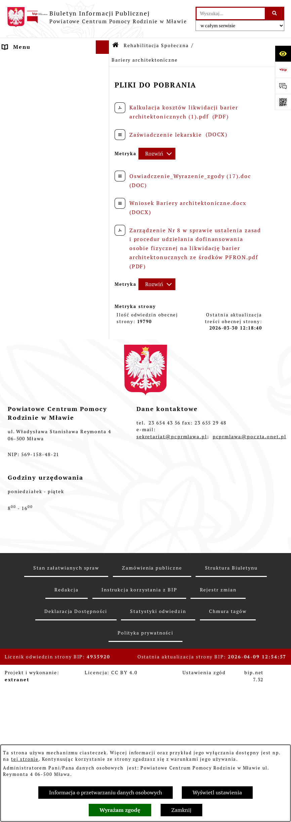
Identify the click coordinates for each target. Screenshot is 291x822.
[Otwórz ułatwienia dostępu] (283, 53)
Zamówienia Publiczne (37, 424)
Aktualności (20, 60)
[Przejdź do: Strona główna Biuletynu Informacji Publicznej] (115, 45)
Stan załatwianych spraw (66, 717)
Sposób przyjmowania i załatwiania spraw (37, 126)
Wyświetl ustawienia (217, 792)
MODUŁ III (19, 338)
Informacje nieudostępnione (45, 438)
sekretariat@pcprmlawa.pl (171, 585)
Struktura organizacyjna (39, 108)
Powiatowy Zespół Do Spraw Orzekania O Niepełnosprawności (45, 389)
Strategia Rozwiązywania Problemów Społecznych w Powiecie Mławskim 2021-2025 (49, 360)
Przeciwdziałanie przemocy (43, 465)
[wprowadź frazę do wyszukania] (231, 13)
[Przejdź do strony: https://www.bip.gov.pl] (283, 70)
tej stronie (25, 759)
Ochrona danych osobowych (44, 478)
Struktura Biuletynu (231, 717)
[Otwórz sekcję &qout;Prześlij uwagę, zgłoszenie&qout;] (283, 86)
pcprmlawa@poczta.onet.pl (249, 585)
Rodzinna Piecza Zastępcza (43, 157)
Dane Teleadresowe (31, 73)
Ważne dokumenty (30, 143)
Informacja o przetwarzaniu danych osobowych (105, 792)
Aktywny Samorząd (31, 325)
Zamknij (181, 810)
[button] (103, 87)
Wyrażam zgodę (119, 810)
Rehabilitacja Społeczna (39, 184)
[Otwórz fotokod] (283, 102)
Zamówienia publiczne (152, 717)
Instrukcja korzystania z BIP (139, 738)
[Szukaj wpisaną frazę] (275, 13)
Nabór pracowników (32, 411)
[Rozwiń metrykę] (156, 154)
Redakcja (66, 738)
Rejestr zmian (218, 738)
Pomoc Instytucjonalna (37, 170)
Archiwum (17, 451)
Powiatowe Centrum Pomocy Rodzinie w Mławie (45, 91)
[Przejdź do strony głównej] (97, 17)
